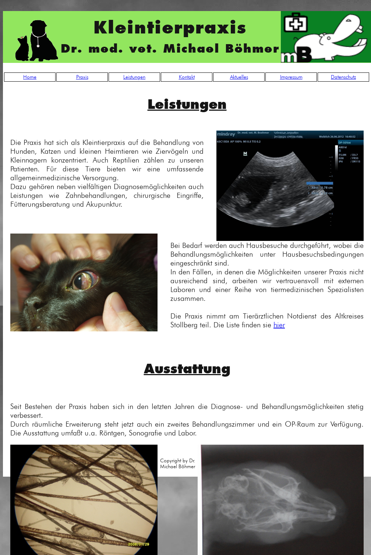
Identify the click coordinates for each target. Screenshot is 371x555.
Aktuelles (239, 77)
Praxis (82, 77)
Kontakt (187, 77)
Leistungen (134, 77)
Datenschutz (343, 77)
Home (29, 77)
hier (279, 324)
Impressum (291, 77)
